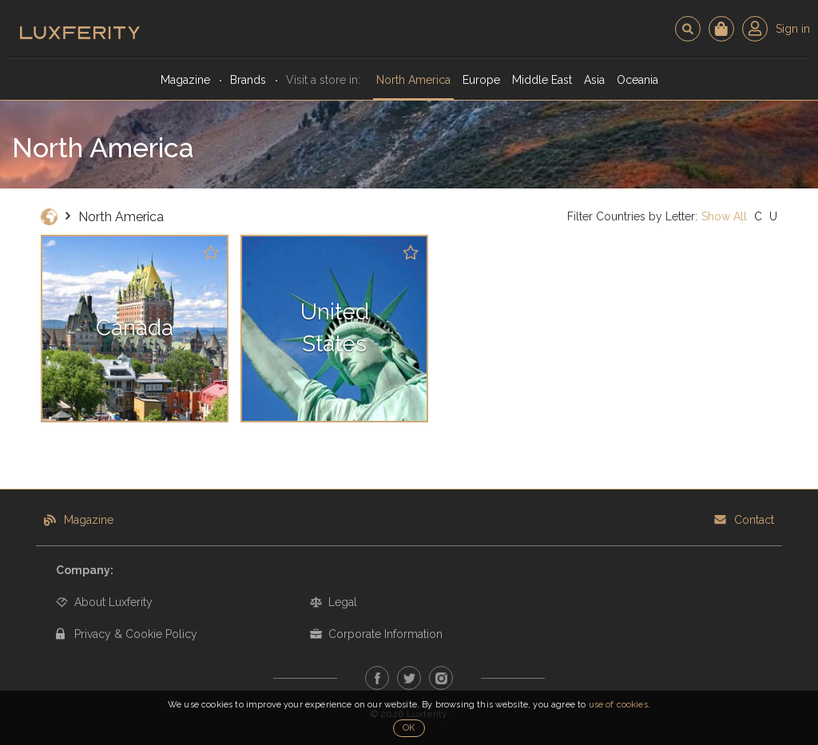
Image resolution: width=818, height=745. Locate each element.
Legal (342, 602)
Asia (594, 79)
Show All (724, 216)
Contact (754, 519)
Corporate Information (385, 634)
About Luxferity (113, 602)
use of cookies (618, 704)
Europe (481, 79)
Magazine (185, 79)
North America (413, 79)
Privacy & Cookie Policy (135, 634)
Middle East (542, 79)
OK (409, 728)
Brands (248, 79)
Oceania (637, 79)
